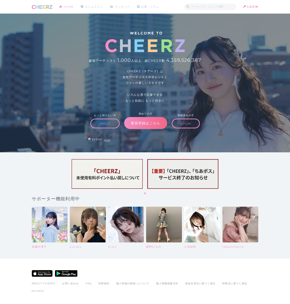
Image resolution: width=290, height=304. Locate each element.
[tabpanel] (107, 174)
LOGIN (252, 6)
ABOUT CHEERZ (43, 283)
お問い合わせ (70, 283)
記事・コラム (150, 6)
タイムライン (94, 6)
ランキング (122, 6)
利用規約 (103, 283)
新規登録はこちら (145, 123)
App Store (42, 273)
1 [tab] (145, 193)
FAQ (89, 283)
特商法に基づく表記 (234, 283)
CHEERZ (42, 7)
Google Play (66, 273)
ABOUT (105, 123)
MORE (107, 140)
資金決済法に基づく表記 (200, 283)
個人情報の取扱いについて (132, 283)
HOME (69, 6)
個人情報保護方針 (167, 283)
